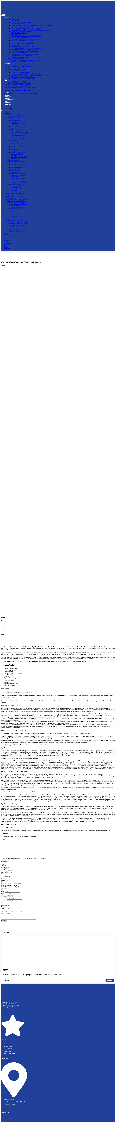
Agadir (6, 239)
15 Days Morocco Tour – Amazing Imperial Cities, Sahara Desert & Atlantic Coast (32, 978)
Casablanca (7, 192)
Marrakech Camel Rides (17, 116)
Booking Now (4, 893)
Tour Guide (4, 885)
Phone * (3, 899)
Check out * (4, 902)
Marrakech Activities (13, 114)
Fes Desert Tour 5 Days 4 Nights (16, 229)
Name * (3, 895)
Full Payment (6, 889)
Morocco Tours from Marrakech (16, 184)
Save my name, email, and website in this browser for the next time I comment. (24, 860)
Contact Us (7, 242)
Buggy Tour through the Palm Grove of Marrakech (19, 130)
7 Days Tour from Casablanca (19, 204)
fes (6, 80)
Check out (4, 874)
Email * (3, 897)
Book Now (8, 104)
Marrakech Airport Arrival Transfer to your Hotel (18, 142)
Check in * (4, 900)
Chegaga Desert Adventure (18, 173)
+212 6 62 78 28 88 (9, 1107)
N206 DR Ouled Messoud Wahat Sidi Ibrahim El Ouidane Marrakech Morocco (15, 1103)
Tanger (7, 92)
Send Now (4, 924)
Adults (2, 879)
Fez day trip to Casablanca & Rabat (17, 223)
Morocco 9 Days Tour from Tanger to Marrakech (22, 93)
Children (3, 882)
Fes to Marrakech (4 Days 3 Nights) (17, 225)
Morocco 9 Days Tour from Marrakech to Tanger (18, 186)
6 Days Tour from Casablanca (19, 202)
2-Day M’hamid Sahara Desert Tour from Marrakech (19, 165)
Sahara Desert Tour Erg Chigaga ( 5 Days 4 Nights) (18, 181)
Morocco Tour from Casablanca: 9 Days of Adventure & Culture (17, 210)
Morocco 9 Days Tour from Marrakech (22, 61)
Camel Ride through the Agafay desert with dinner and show (19, 133)
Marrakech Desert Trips (13, 160)
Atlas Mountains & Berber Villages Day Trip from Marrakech (18, 154)
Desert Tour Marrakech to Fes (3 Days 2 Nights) (19, 171)
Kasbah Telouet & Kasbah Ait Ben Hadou (23, 43)
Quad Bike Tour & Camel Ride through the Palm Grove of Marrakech (32, 25)
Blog (5, 245)
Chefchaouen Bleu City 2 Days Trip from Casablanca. (19, 206)
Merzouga (7, 240)
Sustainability (9, 99)
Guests (2, 876)
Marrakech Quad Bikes (17, 120)
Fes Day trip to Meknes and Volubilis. (17, 222)
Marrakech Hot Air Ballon (18, 138)
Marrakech (7, 113)
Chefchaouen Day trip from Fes (16, 220)
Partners (6, 246)
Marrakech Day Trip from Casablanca (17, 199)
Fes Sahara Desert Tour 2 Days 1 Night (19, 90)
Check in (3, 872)
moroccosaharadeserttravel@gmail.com (15, 1110)
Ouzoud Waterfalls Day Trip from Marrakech (18, 147)
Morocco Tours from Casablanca (16, 201)
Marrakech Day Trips (13, 140)
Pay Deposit (16, 889)
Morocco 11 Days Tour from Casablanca (23, 78)
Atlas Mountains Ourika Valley (19, 144)
